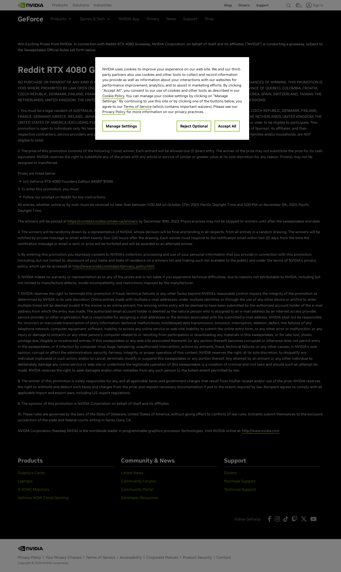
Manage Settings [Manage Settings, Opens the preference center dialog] (121, 126)
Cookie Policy (113, 96)
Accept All (227, 126)
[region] (172, 98)
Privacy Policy (114, 111)
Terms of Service (138, 106)
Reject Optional (194, 126)
